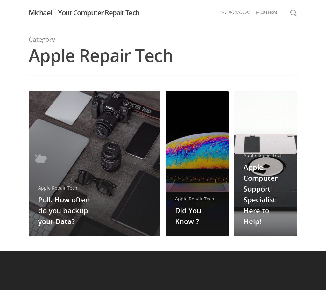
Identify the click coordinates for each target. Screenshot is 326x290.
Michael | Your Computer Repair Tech (84, 12)
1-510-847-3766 (235, 12)
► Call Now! (266, 12)
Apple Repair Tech (57, 188)
